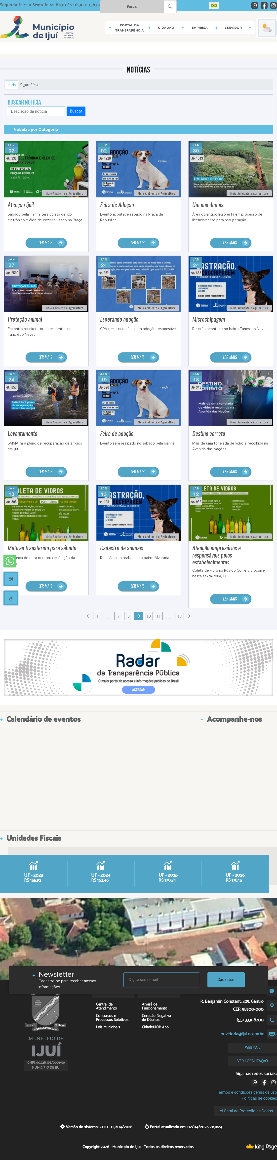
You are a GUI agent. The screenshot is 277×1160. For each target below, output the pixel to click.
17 (179, 616)
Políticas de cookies (259, 1098)
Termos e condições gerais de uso (247, 1092)
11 (158, 616)
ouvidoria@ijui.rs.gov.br (242, 1034)
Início (12, 84)
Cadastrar (226, 979)
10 (148, 616)
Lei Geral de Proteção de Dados (245, 1111)
